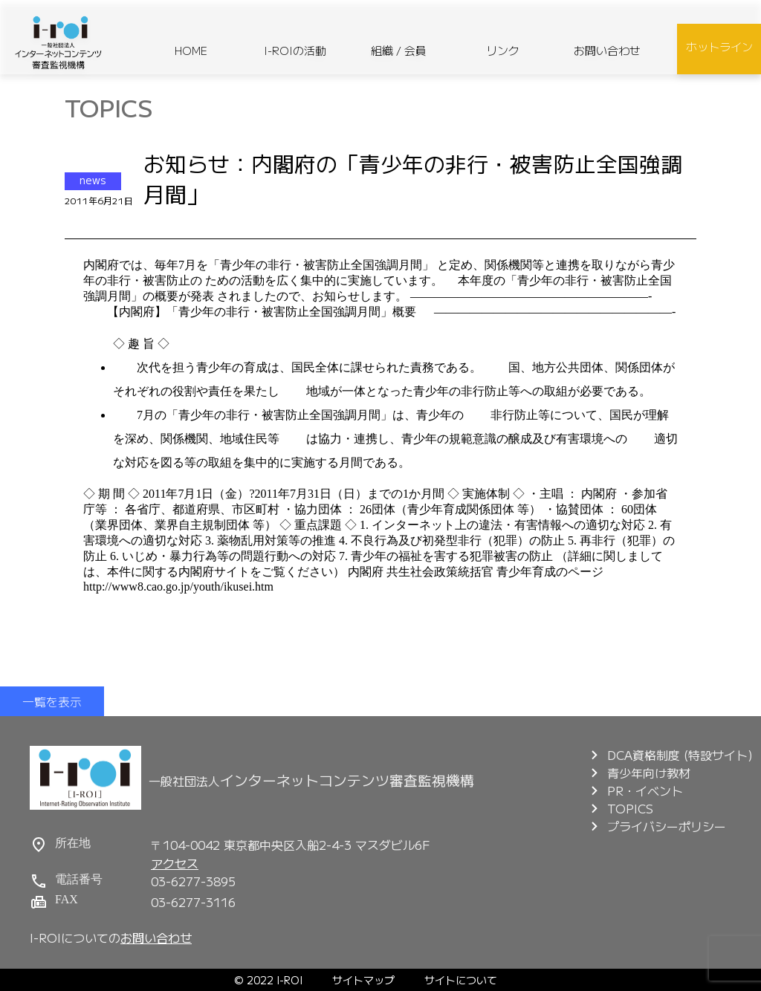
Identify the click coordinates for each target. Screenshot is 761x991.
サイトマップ (363, 979)
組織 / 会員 (399, 50)
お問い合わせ (607, 50)
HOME (191, 50)
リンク (502, 50)
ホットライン (719, 46)
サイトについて (460, 979)
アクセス (174, 863)
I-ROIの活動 (295, 50)
